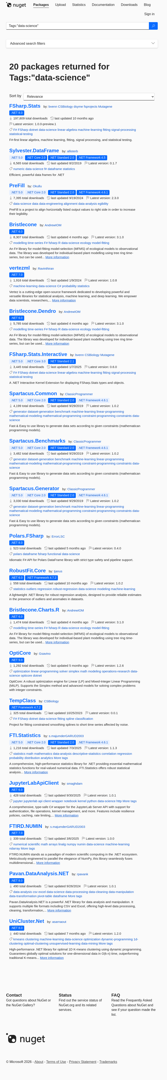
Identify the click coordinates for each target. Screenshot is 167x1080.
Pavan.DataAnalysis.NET (39, 873)
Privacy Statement (82, 1062)
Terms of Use (56, 1062)
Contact (14, 995)
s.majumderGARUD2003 (66, 736)
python (92, 801)
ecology (85, 243)
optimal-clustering (36, 943)
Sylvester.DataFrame (34, 150)
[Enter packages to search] (77, 26)
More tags (61, 758)
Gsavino (45, 653)
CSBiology (65, 106)
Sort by (15, 96)
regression (44, 589)
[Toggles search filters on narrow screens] (153, 43)
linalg (62, 844)
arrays (53, 844)
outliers (31, 589)
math (83, 671)
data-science (48, 129)
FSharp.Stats (24, 106)
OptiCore (20, 653)
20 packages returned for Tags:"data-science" (59, 72)
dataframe (55, 169)
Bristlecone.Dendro (32, 311)
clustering (32, 939)
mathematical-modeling (25, 416)
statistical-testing (21, 134)
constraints (124, 416)
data (35, 203)
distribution (32, 758)
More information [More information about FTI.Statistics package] (36, 772)
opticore (26, 675)
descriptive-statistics (86, 753)
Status (65, 995)
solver (63, 671)
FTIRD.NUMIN (25, 826)
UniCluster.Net (26, 921)
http (119, 801)
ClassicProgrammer (79, 394)
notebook (70, 801)
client (47, 801)
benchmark (63, 411)
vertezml (19, 268)
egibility (103, 203)
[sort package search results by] (89, 96)
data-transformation (23, 896)
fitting (107, 129)
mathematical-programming (62, 416)
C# (59, 286)
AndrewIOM (53, 225)
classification (84, 718)
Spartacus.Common (33, 393)
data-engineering (51, 203)
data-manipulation (121, 892)
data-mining (89, 943)
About (39, 1062)
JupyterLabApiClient (34, 783)
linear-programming (110, 411)
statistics (69, 169)
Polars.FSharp (26, 536)
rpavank (82, 874)
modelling (20, 243)
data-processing (76, 892)
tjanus (58, 571)
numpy (71, 844)
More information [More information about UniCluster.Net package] (52, 958)
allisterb (72, 151)
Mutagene (105, 106)
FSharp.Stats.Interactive (38, 354)
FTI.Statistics (25, 735)
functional (54, 554)
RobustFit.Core (27, 570)
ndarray (14, 848)
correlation (109, 753)
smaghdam (74, 783)
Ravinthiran (46, 268)
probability (69, 286)
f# (45, 169)
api (40, 801)
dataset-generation (41, 411)
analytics (47, 758)
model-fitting (100, 243)
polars (17, 554)
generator (20, 411)
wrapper (57, 801)
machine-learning (90, 129)
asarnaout (59, 921)
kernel (82, 801)
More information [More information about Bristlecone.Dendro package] (57, 343)
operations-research (116, 671)
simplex (74, 671)
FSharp (23, 129)
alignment (70, 203)
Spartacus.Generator (34, 488)
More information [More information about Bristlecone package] (57, 257)
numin (81, 844)
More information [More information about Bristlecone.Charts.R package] (57, 642)
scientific (34, 844)
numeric (18, 169)
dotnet (33, 129)
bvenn (53, 106)
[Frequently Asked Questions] (115, 995)
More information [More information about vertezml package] (64, 300)
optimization (21, 671)
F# (15, 129)
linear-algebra (67, 129)
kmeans (18, 939)
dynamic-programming (117, 939)
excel (42, 892)
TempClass (22, 700)
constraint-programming (98, 416)
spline (70, 718)
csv (35, 892)
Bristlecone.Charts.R (34, 610)
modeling (103, 589)
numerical (20, 844)
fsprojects (91, 106)
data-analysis (87, 203)
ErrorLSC (58, 536)
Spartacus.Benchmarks (37, 441)
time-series (35, 243)
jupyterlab (30, 801)
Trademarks (108, 1062)
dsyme (79, 106)
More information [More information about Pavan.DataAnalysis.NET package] (59, 910)
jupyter (18, 801)
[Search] (153, 26)
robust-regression (65, 589)
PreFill (17, 185)
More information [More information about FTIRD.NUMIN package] (48, 863)
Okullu (37, 186)
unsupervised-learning (64, 943)
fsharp (53, 243)
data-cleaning (98, 892)
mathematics (43, 753)
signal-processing (123, 129)
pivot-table (44, 896)
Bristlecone (23, 224)
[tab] (41, 4)
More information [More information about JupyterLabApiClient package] (67, 815)
